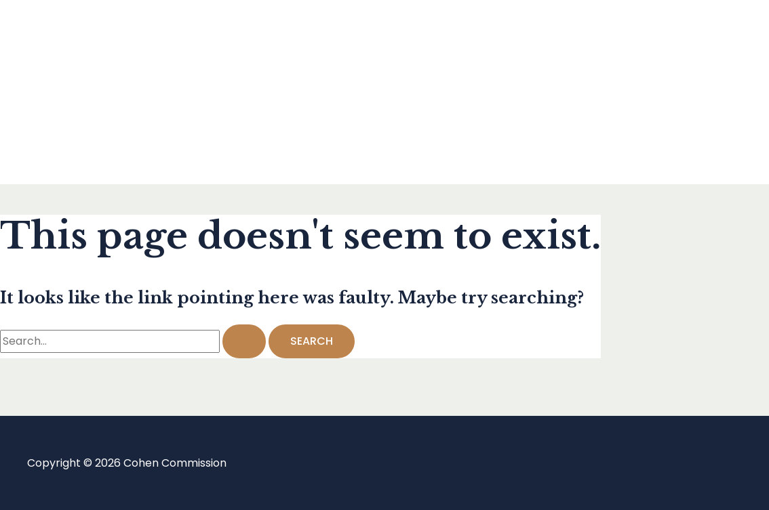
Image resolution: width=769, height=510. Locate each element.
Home (70, 37)
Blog (65, 92)
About (70, 146)
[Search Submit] (244, 341)
